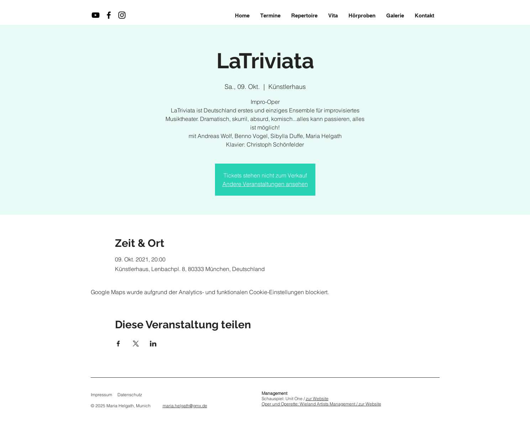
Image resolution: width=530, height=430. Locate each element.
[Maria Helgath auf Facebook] (109, 15)
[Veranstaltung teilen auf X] (135, 343)
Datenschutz (129, 394)
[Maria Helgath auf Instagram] (122, 15)
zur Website (317, 398)
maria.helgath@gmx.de (185, 405)
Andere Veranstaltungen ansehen (265, 183)
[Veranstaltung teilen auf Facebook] (118, 343)
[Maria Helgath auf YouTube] (95, 15)
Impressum (101, 394)
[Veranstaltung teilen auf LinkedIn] (153, 343)
